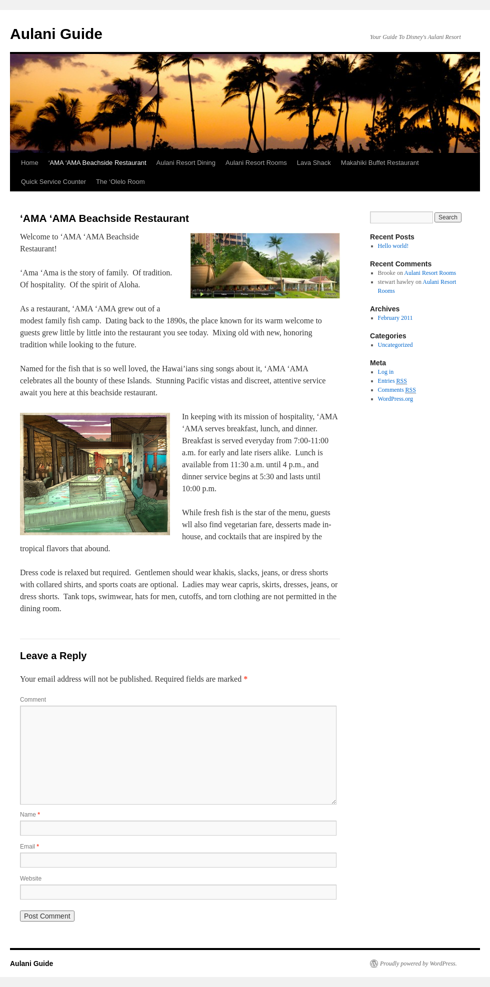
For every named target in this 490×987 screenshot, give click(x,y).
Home (29, 162)
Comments (397, 390)
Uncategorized (395, 344)
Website (31, 878)
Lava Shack (314, 162)
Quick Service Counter (53, 181)
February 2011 (395, 317)
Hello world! (393, 245)
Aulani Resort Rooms (256, 162)
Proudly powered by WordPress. (418, 963)
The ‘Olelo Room (120, 181)
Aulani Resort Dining (186, 162)
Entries (392, 381)
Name (30, 814)
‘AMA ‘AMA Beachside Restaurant (97, 162)
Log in (386, 371)
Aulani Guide (56, 33)
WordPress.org (395, 398)
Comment (33, 699)
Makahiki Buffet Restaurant (380, 162)
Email (29, 846)
